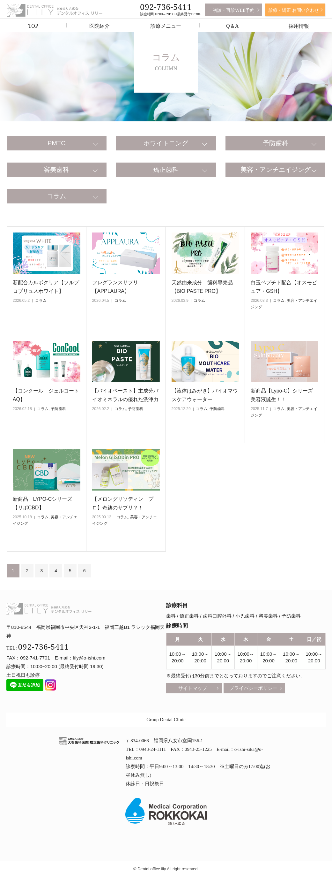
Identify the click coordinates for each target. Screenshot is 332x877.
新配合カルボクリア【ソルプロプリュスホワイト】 (46, 287)
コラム (56, 196)
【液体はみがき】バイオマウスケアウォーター (205, 395)
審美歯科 (56, 169)
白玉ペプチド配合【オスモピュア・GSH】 (284, 287)
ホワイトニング (166, 143)
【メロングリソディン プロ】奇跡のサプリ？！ (122, 503)
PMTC (57, 143)
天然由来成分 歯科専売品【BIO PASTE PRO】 (202, 287)
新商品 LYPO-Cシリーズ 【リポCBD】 (45, 503)
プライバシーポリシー (253, 688)
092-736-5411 (166, 6)
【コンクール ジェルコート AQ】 (46, 395)
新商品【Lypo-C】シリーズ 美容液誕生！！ (284, 395)
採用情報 (299, 25)
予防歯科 (275, 143)
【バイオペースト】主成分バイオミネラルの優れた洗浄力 (125, 395)
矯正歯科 (166, 169)
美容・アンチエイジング (275, 169)
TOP (33, 25)
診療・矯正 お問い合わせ (294, 10)
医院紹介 (99, 25)
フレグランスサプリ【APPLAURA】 (115, 287)
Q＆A (232, 25)
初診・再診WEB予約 (234, 10)
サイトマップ (192, 688)
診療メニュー (166, 25)
